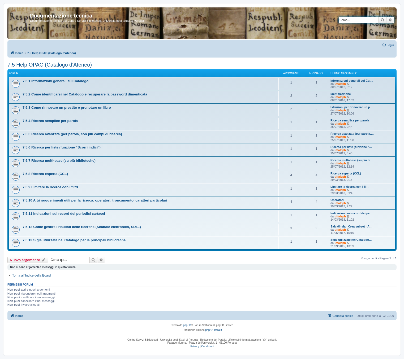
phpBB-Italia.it (213, 330)
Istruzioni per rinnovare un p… (351, 107)
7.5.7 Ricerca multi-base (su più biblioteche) (59, 161)
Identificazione (340, 93)
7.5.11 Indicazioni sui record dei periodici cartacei (64, 214)
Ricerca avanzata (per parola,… (352, 133)
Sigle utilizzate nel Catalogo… (351, 239)
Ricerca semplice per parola (349, 120)
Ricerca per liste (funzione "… (351, 146)
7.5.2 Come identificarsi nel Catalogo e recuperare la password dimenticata (85, 94)
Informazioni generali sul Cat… (351, 80)
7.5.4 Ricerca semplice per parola (50, 121)
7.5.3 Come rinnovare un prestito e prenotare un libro (67, 108)
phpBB (187, 325)
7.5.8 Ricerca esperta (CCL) (45, 174)
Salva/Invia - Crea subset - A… (351, 226)
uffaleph (340, 83)
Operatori (337, 200)
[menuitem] (388, 45)
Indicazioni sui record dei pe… (351, 213)
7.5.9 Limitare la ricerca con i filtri (50, 187)
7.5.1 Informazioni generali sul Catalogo (55, 81)
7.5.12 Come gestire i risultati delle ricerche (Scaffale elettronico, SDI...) (82, 227)
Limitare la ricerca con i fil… (349, 186)
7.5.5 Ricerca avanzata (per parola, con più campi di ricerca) (72, 134)
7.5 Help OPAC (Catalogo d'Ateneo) (49, 65)
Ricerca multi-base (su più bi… (351, 160)
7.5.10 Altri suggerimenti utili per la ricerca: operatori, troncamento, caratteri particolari (95, 200)
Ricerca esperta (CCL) (345, 173)
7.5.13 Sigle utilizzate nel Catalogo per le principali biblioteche (74, 240)
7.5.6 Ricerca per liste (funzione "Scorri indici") (62, 147)
